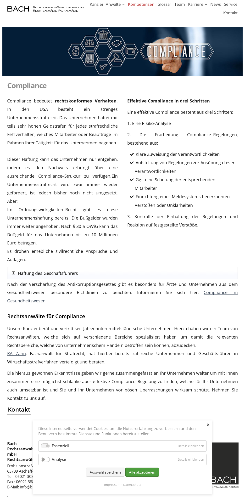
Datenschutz (132, 484)
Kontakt (19, 409)
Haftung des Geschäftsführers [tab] (47, 273)
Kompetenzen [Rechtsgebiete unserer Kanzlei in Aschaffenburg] (141, 4)
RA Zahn (16, 353)
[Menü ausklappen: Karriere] (206, 5)
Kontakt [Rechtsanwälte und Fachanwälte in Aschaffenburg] (230, 13)
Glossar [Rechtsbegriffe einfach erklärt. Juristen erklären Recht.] (164, 4)
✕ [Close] (208, 424)
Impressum (112, 484)
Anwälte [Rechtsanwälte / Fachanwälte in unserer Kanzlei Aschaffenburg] (113, 4)
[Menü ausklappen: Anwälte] (124, 5)
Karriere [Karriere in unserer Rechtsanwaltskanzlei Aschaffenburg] (195, 4)
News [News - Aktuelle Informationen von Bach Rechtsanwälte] (215, 4)
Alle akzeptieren (142, 472)
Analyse (59, 459)
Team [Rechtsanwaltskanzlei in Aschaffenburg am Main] (179, 4)
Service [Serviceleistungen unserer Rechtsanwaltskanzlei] (231, 4)
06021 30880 (26, 476)
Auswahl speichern (105, 472)
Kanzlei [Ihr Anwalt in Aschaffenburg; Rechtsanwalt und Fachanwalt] (96, 4)
